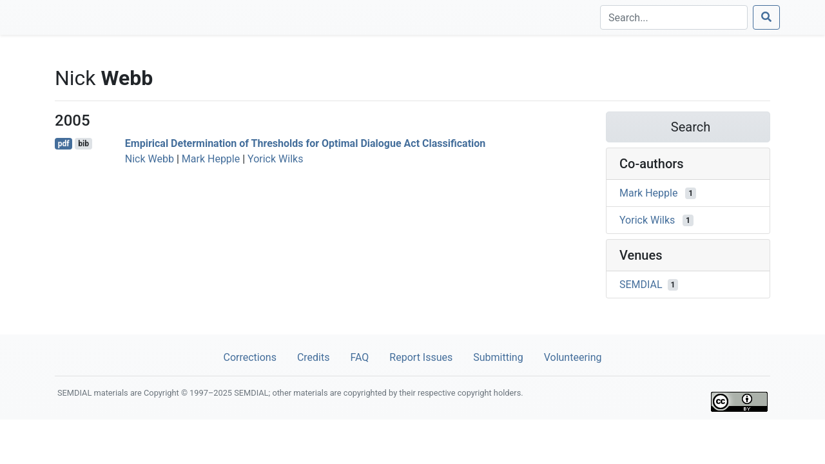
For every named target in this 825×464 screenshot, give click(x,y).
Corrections (249, 357)
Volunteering (573, 357)
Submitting (498, 357)
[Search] (674, 17)
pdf (64, 143)
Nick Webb (149, 159)
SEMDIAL (641, 284)
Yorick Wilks (275, 159)
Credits (313, 357)
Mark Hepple (211, 159)
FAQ (359, 357)
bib (83, 143)
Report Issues (420, 357)
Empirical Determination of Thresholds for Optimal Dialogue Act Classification (305, 143)
